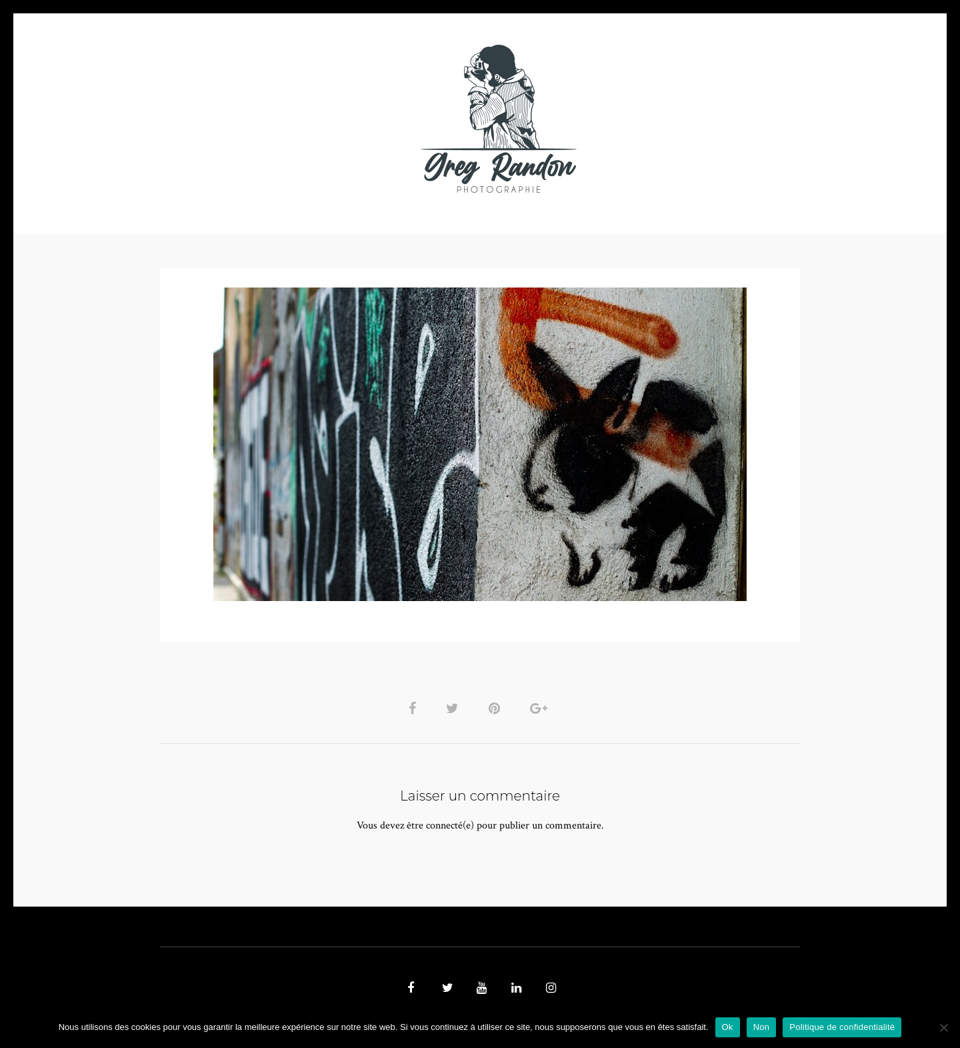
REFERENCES (710, 118)
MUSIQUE (374, 118)
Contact (634, 118)
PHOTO (245, 118)
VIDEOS (311, 118)
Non (761, 1027)
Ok (727, 1027)
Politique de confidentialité (842, 1027)
